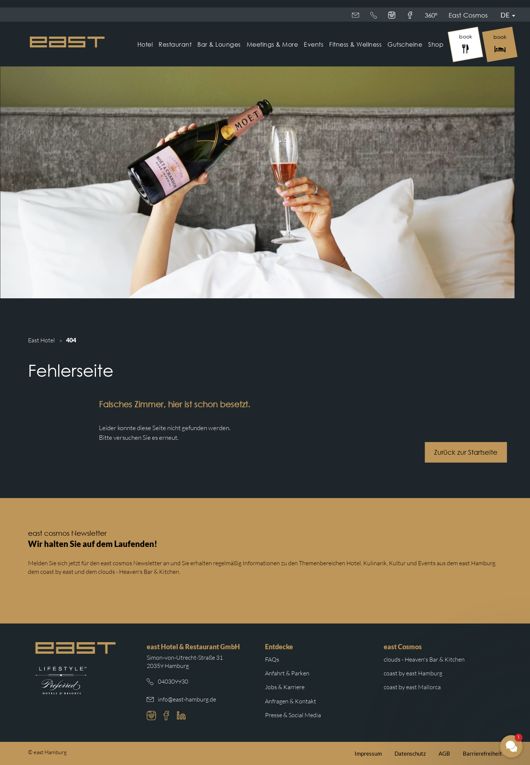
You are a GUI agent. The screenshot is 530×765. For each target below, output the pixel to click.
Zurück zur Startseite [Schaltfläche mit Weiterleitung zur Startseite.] (472, 452)
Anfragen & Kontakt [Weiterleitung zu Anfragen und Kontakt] (290, 701)
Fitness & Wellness (355, 44)
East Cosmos (371, 15)
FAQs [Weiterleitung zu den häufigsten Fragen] (272, 659)
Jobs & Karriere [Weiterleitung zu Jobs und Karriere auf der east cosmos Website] (285, 687)
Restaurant (175, 44)
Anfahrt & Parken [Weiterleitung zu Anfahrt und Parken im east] (287, 673)
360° (408, 15)
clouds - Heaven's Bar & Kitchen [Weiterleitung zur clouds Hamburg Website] (424, 659)
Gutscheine (404, 44)
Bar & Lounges (219, 44)
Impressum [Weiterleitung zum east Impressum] (368, 753)
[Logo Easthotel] (67, 42)
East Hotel (41, 340)
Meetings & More (272, 44)
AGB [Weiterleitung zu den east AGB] (444, 753)
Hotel (145, 44)
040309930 (173, 681)
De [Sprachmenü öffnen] (505, 15)
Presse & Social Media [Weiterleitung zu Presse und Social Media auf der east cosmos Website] (293, 715)
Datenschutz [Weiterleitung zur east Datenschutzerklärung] (410, 753)
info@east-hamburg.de (187, 699)
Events (313, 44)
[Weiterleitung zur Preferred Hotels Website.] (61, 680)
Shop (435, 44)
